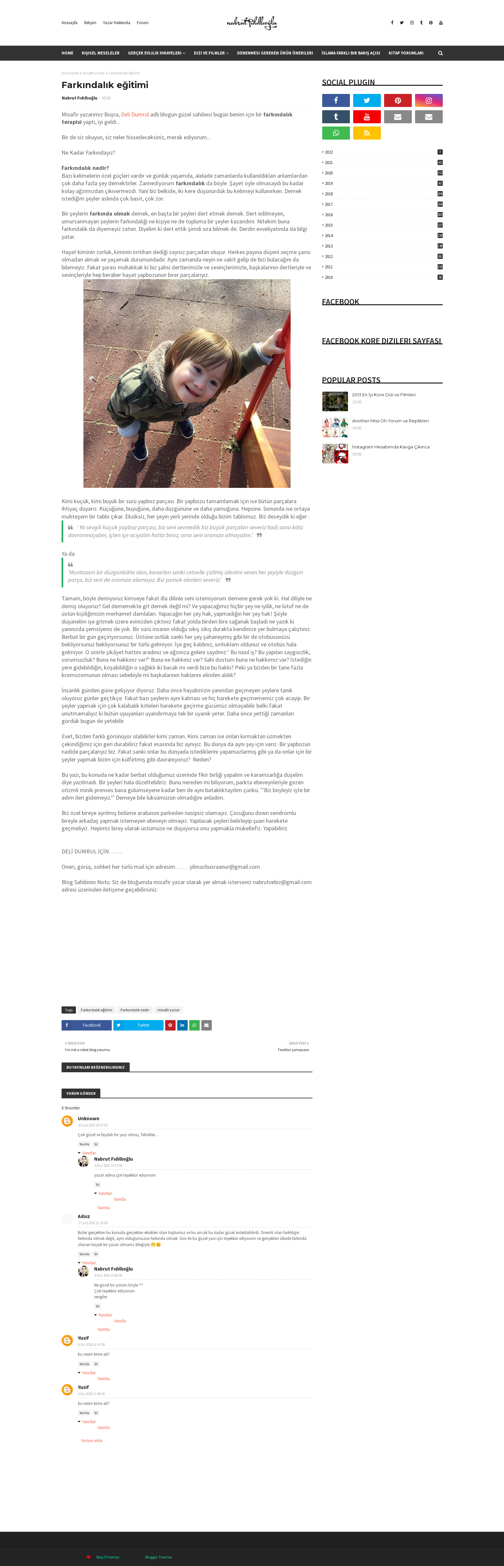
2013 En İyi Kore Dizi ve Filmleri (384, 394)
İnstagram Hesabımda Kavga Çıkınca (391, 446)
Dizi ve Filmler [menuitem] (209, 53)
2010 (384, 277)
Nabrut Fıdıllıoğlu (79, 98)
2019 (384, 183)
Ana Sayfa (70, 72)
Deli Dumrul (135, 114)
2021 (384, 162)
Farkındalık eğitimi (96, 1009)
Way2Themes (107, 1557)
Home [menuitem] (67, 53)
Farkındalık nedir (135, 1009)
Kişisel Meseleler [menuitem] (101, 53)
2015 (384, 225)
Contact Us (434, 1557)
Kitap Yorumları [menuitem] (406, 53)
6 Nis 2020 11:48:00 (91, 1394)
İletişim (90, 22)
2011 (384, 267)
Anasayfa (70, 22)
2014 (384, 235)
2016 (384, 215)
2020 (384, 173)
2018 (384, 194)
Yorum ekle (92, 1440)
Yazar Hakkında (116, 22)
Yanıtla (84, 1144)
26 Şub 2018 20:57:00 (93, 1125)
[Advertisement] (187, 954)
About (413, 1557)
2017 (384, 204)
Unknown (88, 1118)
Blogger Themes (158, 1557)
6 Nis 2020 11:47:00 (91, 1344)
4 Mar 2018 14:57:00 (108, 1165)
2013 (384, 246)
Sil (96, 1144)
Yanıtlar (89, 1153)
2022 (384, 152)
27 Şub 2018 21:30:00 (93, 1223)
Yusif (83, 1338)
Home (395, 1557)
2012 (384, 256)
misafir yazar (93, 72)
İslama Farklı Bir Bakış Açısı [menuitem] (351, 53)
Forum (143, 22)
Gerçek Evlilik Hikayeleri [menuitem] (154, 53)
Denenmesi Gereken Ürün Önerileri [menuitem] (275, 53)
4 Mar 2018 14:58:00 (108, 1275)
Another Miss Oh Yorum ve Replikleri (390, 420)
